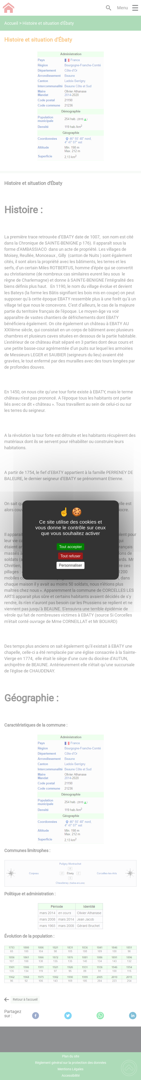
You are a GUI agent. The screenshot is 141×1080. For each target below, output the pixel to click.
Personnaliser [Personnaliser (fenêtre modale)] (70, 565)
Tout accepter (70, 547)
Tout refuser (70, 556)
